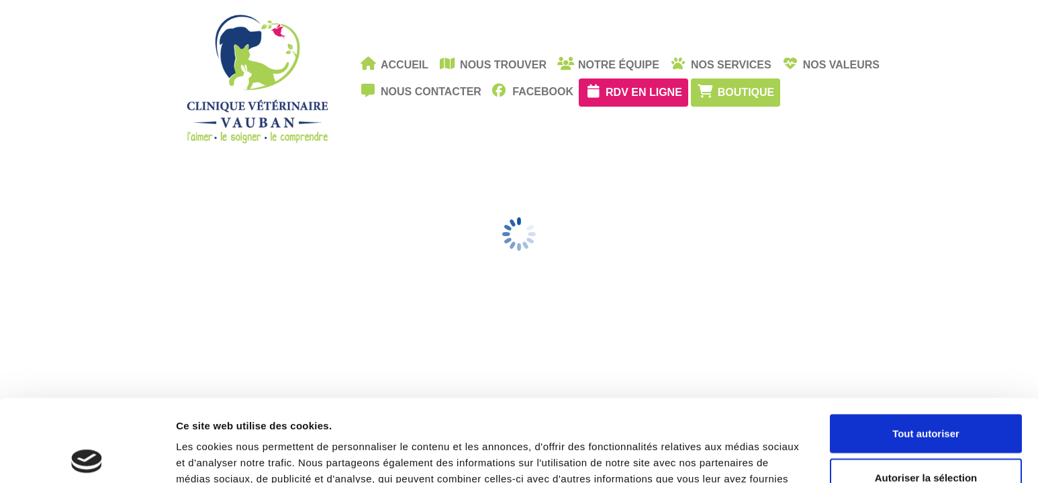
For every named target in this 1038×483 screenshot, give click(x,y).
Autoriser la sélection (926, 395)
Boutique (735, 91)
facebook (532, 90)
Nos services (720, 63)
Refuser (926, 439)
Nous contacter (420, 90)
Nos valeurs (831, 63)
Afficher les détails (739, 456)
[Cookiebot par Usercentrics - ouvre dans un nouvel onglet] (87, 457)
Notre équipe (608, 63)
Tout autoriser (925, 351)
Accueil (394, 63)
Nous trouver (493, 63)
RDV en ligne (633, 91)
